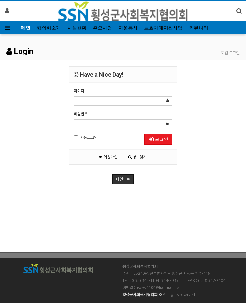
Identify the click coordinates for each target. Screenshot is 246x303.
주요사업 (102, 28)
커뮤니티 (198, 28)
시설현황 (76, 28)
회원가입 (108, 157)
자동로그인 (86, 137)
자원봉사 (128, 28)
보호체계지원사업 (163, 28)
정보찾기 (137, 157)
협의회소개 (49, 28)
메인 (25, 28)
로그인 (158, 139)
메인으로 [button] (123, 179)
